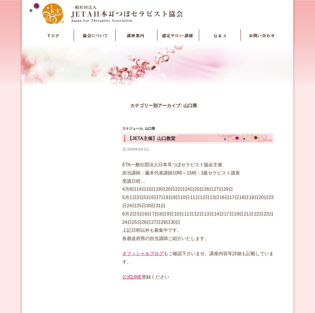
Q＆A (220, 35)
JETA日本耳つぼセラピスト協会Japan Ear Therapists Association (157, 13)
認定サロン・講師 (178, 35)
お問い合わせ (261, 35)
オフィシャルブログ (143, 253)
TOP (53, 35)
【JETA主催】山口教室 (151, 138)
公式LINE (132, 277)
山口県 (150, 129)
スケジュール (132, 129)
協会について (95, 35)
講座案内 (136, 35)
